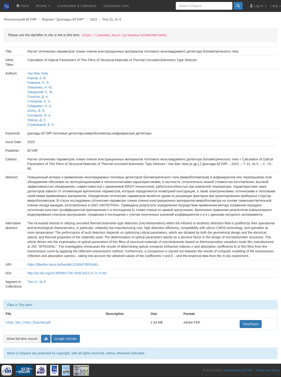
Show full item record (22, 339)
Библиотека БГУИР (238, 370)
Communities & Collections (76, 6)
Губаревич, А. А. (39, 106)
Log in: (258, 6)
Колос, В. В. (36, 111)
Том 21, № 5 (111, 19)
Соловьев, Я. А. (39, 115)
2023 (93, 19)
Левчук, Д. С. (37, 120)
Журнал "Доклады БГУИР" (63, 19)
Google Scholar (65, 339)
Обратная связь (268, 370)
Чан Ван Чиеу (37, 73)
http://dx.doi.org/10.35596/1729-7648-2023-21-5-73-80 (66, 273)
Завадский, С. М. (40, 92)
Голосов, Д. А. (38, 97)
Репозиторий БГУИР (20, 19)
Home (22, 6)
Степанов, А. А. (39, 101)
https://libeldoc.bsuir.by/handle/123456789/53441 (62, 264)
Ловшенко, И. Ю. (40, 87)
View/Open (251, 324)
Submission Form (116, 6)
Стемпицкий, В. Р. (40, 125)
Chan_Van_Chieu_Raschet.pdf (28, 322)
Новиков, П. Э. (38, 83)
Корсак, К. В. (36, 78)
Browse (43, 6)
